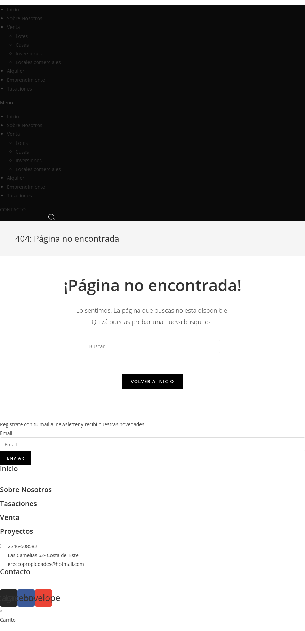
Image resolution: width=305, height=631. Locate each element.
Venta (13, 27)
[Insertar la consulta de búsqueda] (152, 346)
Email (6, 433)
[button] (152, 102)
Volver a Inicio (152, 381)
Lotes (22, 36)
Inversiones (29, 53)
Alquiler (15, 71)
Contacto (15, 571)
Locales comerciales (38, 62)
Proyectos (16, 531)
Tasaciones (19, 88)
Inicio (13, 9)
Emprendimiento (26, 80)
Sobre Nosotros (24, 18)
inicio (9, 468)
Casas (22, 44)
